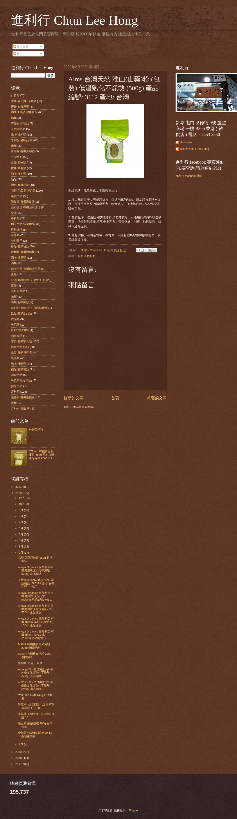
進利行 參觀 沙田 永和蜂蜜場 (29, 308)
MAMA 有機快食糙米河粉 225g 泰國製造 (34, 646)
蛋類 (14, 274)
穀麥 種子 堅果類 (21, 352)
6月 (21, 528)
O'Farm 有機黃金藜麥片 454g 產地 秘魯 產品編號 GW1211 (42, 455)
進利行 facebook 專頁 (189, 176)
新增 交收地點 (20, 330)
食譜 (14, 212)
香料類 (15, 218)
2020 (18, 493)
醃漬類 (15, 358)
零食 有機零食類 (21, 341)
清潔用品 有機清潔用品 (25, 268)
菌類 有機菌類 (20, 302)
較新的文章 (73, 398)
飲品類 (15, 319)
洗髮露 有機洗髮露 (23, 201)
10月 (22, 504)
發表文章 (20, 46)
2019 (18, 752)
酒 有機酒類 (18, 257)
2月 (21, 552)
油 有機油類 (18, 173)
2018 (18, 757)
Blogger (133, 810)
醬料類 (15, 391)
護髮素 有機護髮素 (23, 397)
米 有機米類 (18, 134)
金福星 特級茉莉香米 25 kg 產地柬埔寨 (35, 734)
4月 (21, 540)
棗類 (14, 285)
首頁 (115, 398)
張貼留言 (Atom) (83, 407)
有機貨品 (16, 129)
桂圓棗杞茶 (36, 429)
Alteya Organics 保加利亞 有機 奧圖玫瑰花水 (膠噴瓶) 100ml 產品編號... (36, 622)
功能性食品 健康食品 (24, 112)
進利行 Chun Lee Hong (74, 20)
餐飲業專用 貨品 (21, 380)
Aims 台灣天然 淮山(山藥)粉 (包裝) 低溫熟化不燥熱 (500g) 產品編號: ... (35, 673)
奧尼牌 (15, 324)
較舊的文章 (157, 398)
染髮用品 (16, 196)
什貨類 (15, 95)
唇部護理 (16, 229)
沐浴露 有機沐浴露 (23, 151)
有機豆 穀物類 (20, 123)
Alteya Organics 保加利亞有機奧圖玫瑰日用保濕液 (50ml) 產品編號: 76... (35, 570)
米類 (14, 145)
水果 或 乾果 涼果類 (23, 101)
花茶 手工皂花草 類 (23, 190)
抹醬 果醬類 (18, 168)
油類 (14, 179)
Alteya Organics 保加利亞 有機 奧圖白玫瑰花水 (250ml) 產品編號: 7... (36, 635)
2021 (18, 486)
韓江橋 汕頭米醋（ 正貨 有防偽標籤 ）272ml (36, 706)
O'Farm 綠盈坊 (20, 408)
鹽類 (14, 402)
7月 (21, 522)
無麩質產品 (18, 291)
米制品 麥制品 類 (21, 140)
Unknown (186, 142)
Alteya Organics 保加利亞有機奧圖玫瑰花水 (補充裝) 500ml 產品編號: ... (35, 609)
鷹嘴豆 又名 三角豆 (30, 663)
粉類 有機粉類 (87, 256)
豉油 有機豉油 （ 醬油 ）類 (28, 280)
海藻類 (15, 235)
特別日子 (16, 240)
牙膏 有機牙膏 (20, 106)
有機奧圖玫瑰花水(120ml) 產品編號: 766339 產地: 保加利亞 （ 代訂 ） (36, 583)
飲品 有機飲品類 (21, 313)
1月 (21, 744)
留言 (18, 53)
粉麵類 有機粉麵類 (23, 252)
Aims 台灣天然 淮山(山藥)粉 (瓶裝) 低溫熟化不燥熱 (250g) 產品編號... (35, 685)
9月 (21, 510)
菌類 (14, 296)
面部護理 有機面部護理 (25, 207)
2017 (18, 764)
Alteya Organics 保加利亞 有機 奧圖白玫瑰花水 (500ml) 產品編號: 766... (36, 596)
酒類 (14, 263)
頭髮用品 (16, 375)
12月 (22, 498)
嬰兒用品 (16, 386)
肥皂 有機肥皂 (20, 185)
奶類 (14, 118)
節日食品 (16, 335)
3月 (21, 546)
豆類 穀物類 (18, 162)
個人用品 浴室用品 (23, 224)
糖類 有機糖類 (20, 369)
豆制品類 (16, 157)
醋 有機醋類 (18, 363)
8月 (21, 516)
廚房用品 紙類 (20, 347)
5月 (21, 534)
